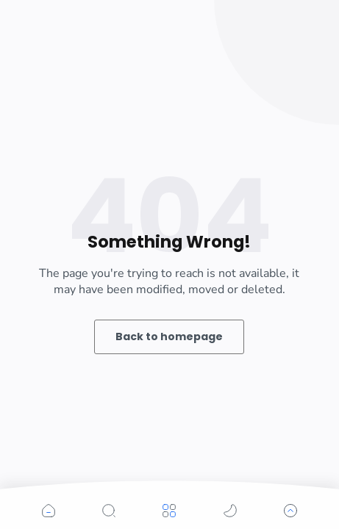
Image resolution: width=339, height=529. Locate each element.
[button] (48, 510)
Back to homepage (169, 336)
